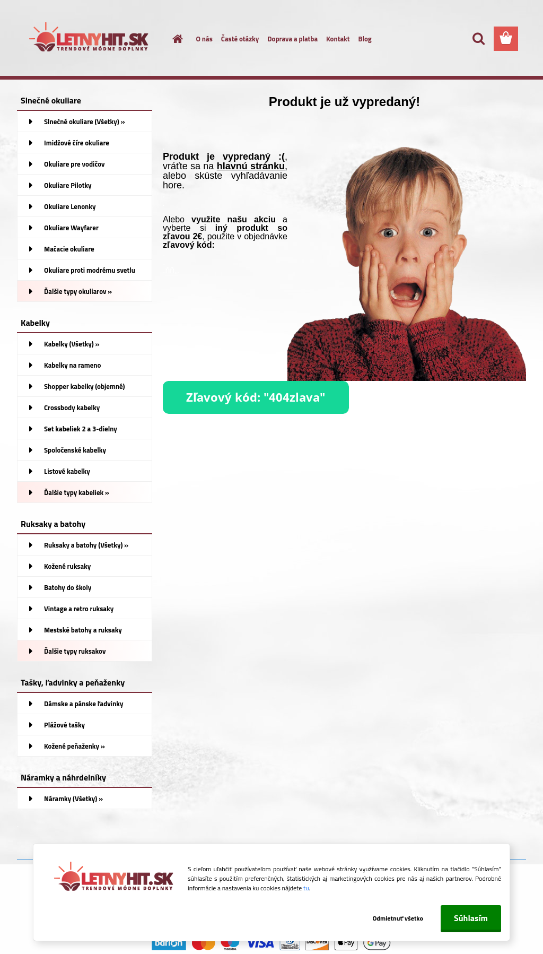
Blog (364, 38)
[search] (478, 39)
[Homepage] (172, 39)
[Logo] (90, 39)
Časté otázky (240, 38)
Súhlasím (471, 918)
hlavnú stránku (251, 166)
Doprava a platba (292, 38)
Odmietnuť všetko (397, 918)
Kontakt (337, 38)
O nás (204, 38)
